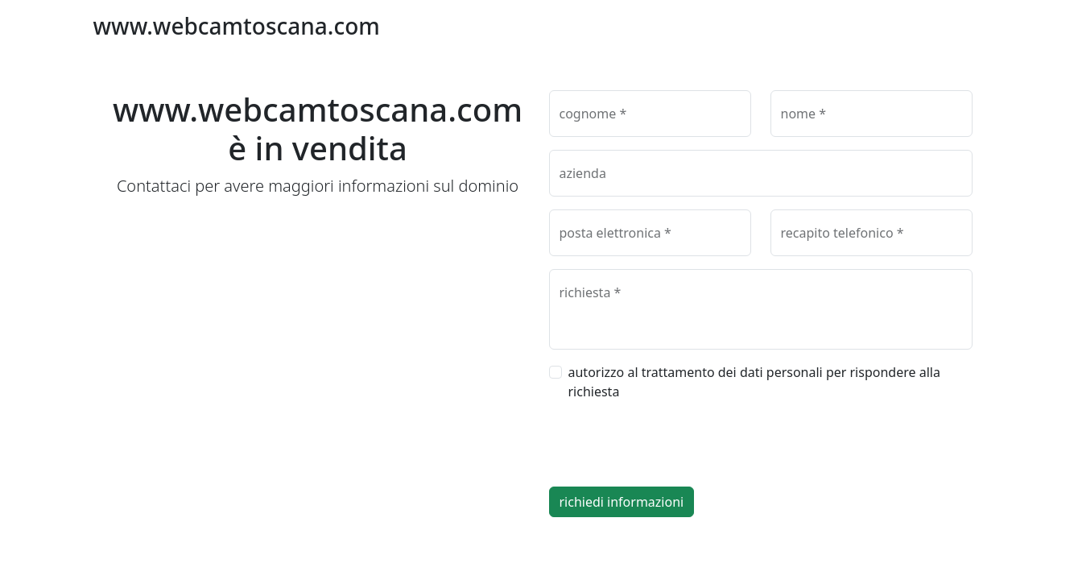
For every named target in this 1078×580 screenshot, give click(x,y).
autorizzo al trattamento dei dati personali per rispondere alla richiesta (754, 381)
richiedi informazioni (622, 502)
